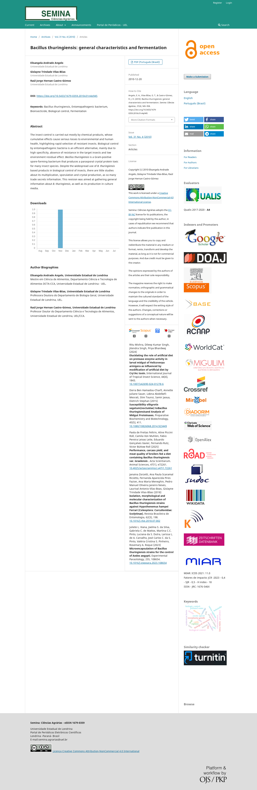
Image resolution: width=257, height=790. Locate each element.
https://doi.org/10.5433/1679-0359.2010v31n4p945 (67, 96)
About (60, 25)
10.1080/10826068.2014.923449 (148, 426)
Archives (45, 25)
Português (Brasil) (194, 103)
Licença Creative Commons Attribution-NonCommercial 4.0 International (96, 751)
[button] (193, 119)
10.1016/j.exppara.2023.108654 (148, 562)
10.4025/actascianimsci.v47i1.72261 (150, 468)
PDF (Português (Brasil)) (146, 62)
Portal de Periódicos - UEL (112, 25)
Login (229, 2)
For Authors (190, 162)
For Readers (190, 157)
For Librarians (191, 167)
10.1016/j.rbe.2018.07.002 (144, 520)
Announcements (81, 25)
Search (224, 25)
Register (217, 2)
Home (33, 36)
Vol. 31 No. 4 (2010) (65, 36)
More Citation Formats (143, 119)
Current (29, 25)
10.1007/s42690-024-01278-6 (146, 384)
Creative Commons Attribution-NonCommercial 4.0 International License (150, 197)
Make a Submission (197, 76)
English (188, 98)
